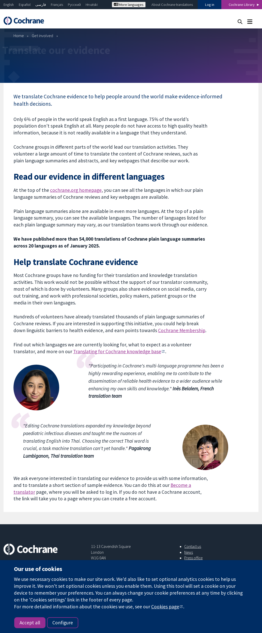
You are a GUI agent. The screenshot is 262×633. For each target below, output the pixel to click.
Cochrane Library (242, 4)
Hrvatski (92, 4)
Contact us (192, 546)
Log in (209, 4)
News (188, 552)
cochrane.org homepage (76, 190)
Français (57, 4)
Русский (74, 4)
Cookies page (165, 607)
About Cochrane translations (172, 4)
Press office (193, 557)
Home (18, 35)
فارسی (40, 4)
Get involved (42, 35)
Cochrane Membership (181, 330)
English (9, 4)
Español (24, 4)
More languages (129, 4)
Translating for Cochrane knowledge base (117, 351)
